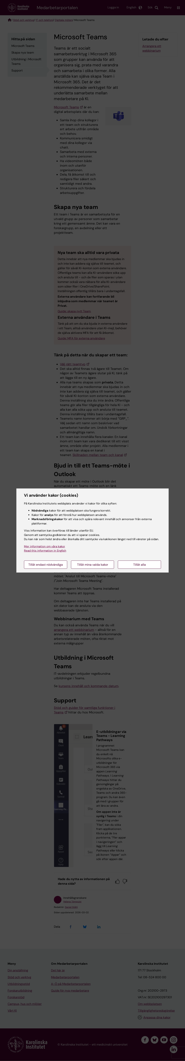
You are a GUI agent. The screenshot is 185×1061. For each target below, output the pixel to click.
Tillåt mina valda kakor (92, 565)
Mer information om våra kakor (44, 546)
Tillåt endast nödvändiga (45, 565)
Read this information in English (45, 551)
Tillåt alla (139, 565)
